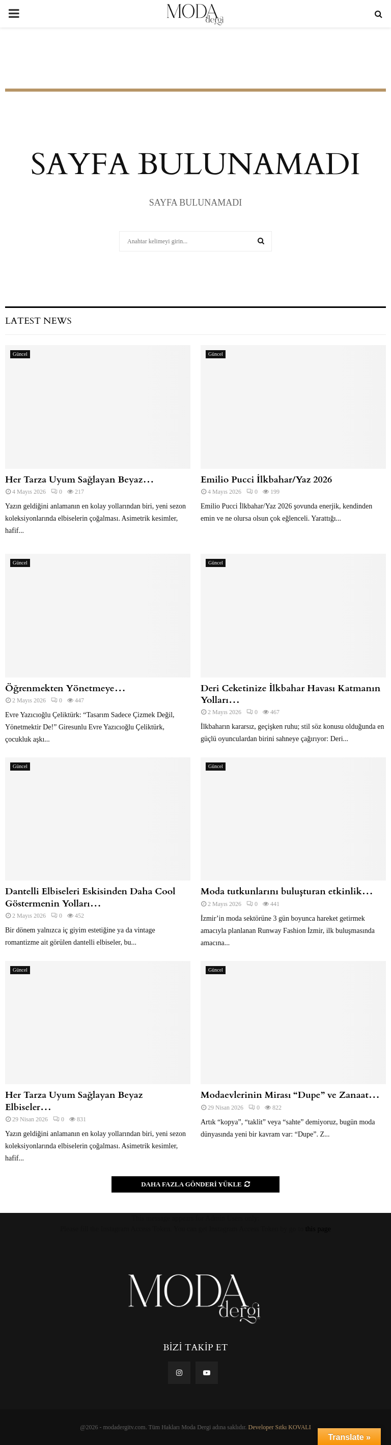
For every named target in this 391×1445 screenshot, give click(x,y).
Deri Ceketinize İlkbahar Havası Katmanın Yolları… (290, 694)
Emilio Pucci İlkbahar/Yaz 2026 (266, 479)
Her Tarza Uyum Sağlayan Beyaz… (79, 479)
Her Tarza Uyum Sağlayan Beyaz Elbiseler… (74, 1101)
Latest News (38, 321)
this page (318, 1229)
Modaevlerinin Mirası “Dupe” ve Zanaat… (290, 1095)
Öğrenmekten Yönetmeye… (65, 688)
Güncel (20, 354)
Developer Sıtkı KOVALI (279, 1427)
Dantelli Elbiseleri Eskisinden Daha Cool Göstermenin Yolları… (90, 897)
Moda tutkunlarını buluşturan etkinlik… (287, 891)
